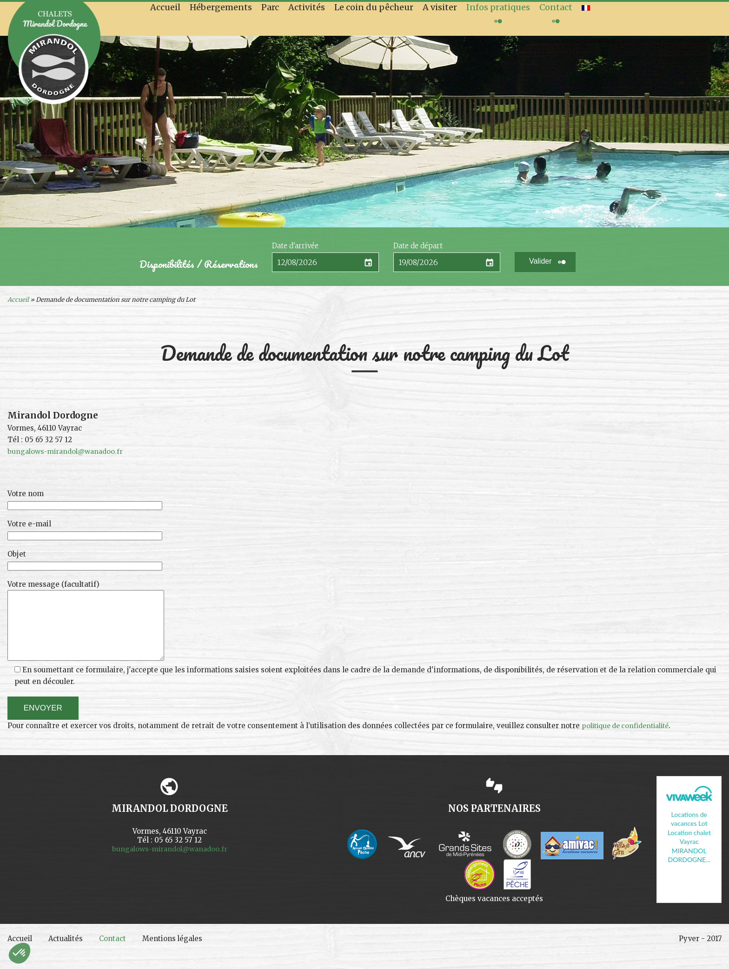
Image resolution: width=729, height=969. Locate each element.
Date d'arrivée (295, 245)
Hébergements (221, 7)
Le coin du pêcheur (373, 7)
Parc (270, 7)
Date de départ (418, 245)
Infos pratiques (498, 7)
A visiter (440, 7)
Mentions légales (183, 952)
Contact (555, 7)
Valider (540, 261)
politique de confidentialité (630, 739)
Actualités (70, 952)
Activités (306, 7)
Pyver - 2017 (699, 952)
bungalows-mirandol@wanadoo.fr (67, 451)
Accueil (165, 7)
